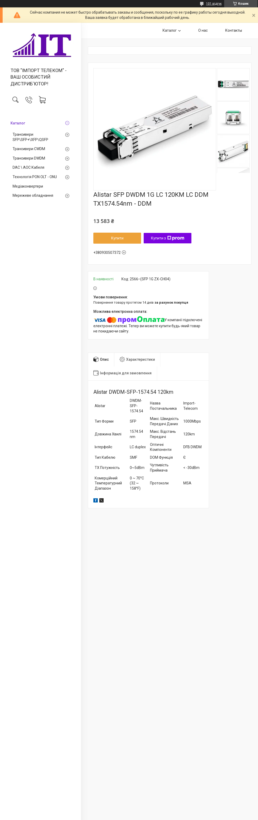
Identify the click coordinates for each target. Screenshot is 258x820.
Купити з (167, 238)
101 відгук (214, 4)
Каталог (17, 123)
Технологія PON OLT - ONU (35, 177)
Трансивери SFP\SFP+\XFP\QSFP (30, 137)
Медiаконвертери (28, 186)
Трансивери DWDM (29, 158)
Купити (117, 238)
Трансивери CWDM (29, 149)
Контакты (233, 30)
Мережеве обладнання (33, 195)
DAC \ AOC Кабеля (28, 167)
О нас (203, 30)
